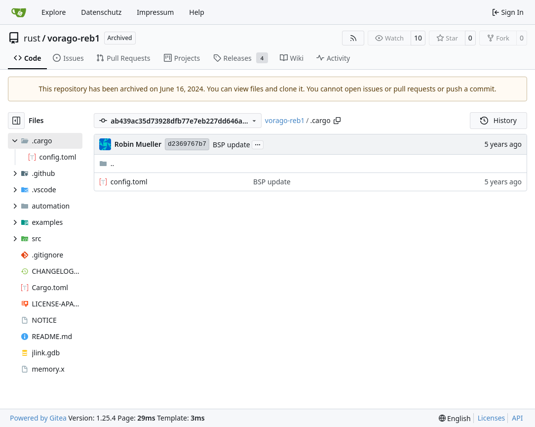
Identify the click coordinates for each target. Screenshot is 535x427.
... (258, 143)
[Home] (19, 12)
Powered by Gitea (38, 418)
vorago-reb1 (73, 38)
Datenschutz (101, 12)
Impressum (155, 12)
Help (196, 12)
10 (418, 38)
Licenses (491, 418)
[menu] (455, 418)
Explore (53, 12)
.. (107, 163)
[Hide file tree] (16, 120)
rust (32, 38)
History (498, 120)
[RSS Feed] (353, 38)
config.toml (129, 181)
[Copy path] (337, 120)
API (517, 418)
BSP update (231, 144)
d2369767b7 (187, 144)
